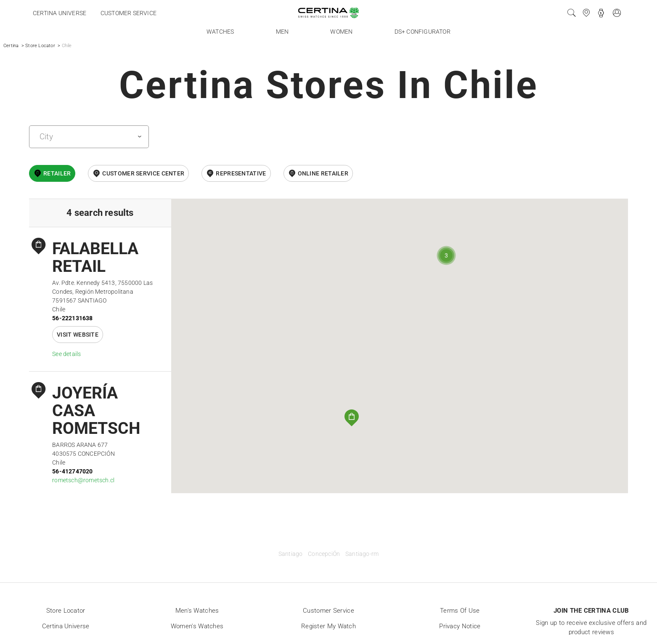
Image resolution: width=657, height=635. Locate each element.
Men (282, 31)
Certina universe (59, 13)
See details (66, 354)
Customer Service (328, 610)
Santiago (290, 554)
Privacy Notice (459, 626)
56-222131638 (72, 318)
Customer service (128, 13)
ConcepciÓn (324, 554)
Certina (11, 45)
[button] (351, 417)
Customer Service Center (143, 173)
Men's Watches (197, 610)
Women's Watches (197, 626)
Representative (241, 173)
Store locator (65, 610)
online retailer (323, 173)
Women (341, 31)
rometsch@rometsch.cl (83, 480)
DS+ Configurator (422, 31)
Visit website (77, 334)
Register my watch (328, 626)
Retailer (57, 173)
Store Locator (40, 45)
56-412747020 (72, 471)
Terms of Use (460, 610)
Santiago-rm (362, 554)
